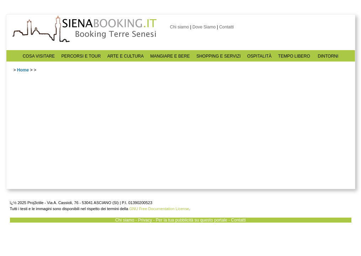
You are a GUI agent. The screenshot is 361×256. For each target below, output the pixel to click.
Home (23, 70)
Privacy (145, 220)
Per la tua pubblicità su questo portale (191, 220)
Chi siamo (179, 27)
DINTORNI (328, 56)
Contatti (226, 27)
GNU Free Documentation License (159, 209)
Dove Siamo (204, 27)
